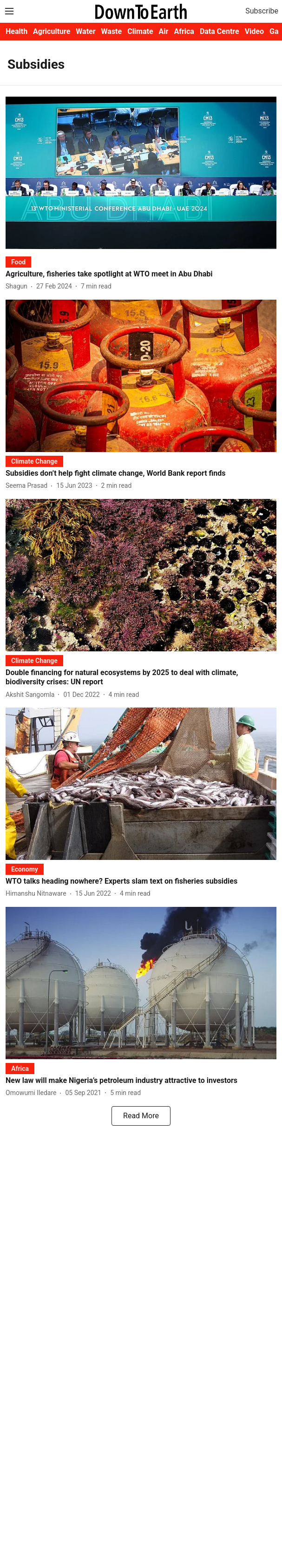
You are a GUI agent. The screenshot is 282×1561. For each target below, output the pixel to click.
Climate (140, 31)
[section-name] (18, 261)
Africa (184, 31)
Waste (111, 31)
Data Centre (219, 31)
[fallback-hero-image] (141, 173)
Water (85, 31)
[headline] (141, 274)
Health (16, 31)
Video (254, 31)
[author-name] (18, 286)
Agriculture (51, 31)
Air (164, 31)
